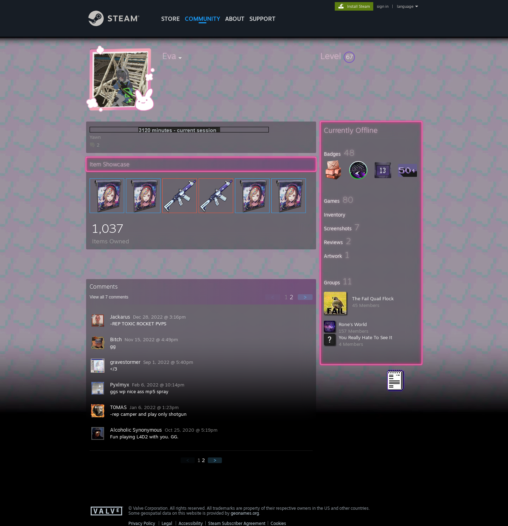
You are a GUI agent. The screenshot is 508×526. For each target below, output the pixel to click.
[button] (371, 56)
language (405, 6)
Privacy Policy (141, 523)
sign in (382, 6)
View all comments (109, 297)
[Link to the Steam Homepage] (119, 24)
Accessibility (191, 523)
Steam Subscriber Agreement (236, 523)
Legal (167, 523)
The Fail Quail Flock (373, 298)
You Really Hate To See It (365, 337)
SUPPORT (262, 18)
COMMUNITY (202, 18)
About (234, 18)
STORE (170, 18)
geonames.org (245, 513)
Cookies (278, 523)
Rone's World (353, 324)
